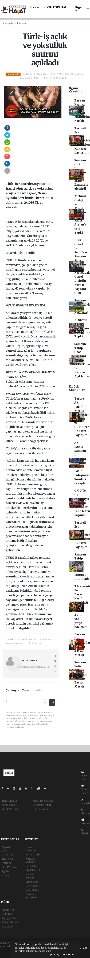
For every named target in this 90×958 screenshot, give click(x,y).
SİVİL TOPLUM (55, 7)
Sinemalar (32, 881)
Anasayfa (8, 23)
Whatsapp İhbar (42, 804)
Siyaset (35, 7)
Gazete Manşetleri (32, 896)
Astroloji (7, 926)
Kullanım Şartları (43, 800)
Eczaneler (31, 866)
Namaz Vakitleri (30, 860)
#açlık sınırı (47, 639)
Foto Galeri (85, 776)
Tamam (69, 954)
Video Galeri (85, 789)
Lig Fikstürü (33, 870)
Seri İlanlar (32, 886)
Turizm (6, 863)
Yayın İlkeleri (9, 804)
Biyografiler (9, 918)
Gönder (53, 702)
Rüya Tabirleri (10, 922)
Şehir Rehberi (34, 890)
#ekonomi (35, 643)
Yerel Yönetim (10, 867)
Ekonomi (22, 23)
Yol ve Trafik (33, 854)
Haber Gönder (41, 809)
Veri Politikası (10, 809)
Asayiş (5, 875)
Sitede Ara (8, 909)
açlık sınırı (32, 226)
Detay (54, 954)
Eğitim (5, 871)
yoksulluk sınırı (26, 231)
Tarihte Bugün (30, 876)
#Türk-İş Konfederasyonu (21, 639)
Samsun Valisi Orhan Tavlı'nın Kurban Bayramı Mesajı (80, 674)
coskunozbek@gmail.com (33, 666)
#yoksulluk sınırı (16, 643)
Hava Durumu (31, 849)
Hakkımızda (9, 800)
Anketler (7, 914)
